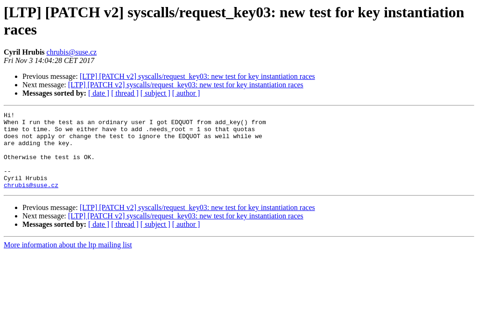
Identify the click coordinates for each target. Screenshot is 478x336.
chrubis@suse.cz (72, 52)
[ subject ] (155, 93)
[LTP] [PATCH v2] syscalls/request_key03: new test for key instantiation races (197, 76)
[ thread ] (125, 93)
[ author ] (186, 93)
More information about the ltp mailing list (68, 260)
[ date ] (98, 93)
